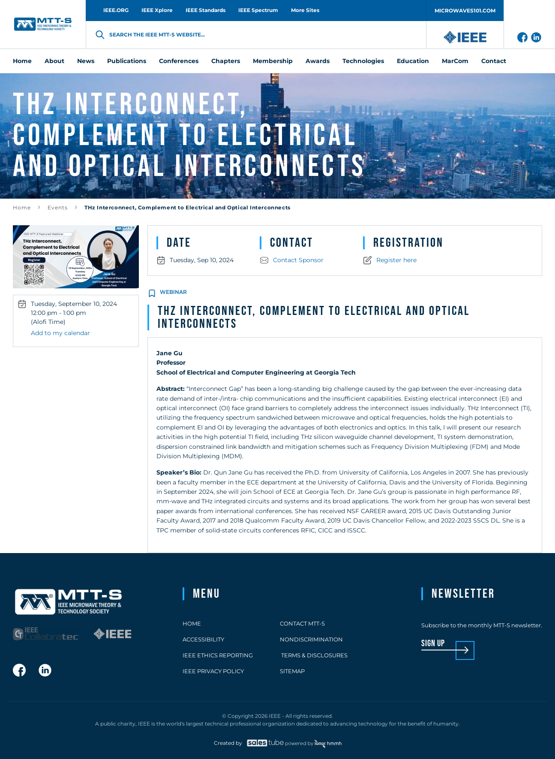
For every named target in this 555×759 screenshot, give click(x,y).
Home (22, 207)
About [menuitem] (54, 61)
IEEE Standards (205, 10)
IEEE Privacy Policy (213, 671)
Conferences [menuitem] (178, 61)
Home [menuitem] (22, 61)
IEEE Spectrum (258, 10)
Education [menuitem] (413, 61)
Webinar (173, 292)
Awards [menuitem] (318, 61)
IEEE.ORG (116, 10)
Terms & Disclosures (314, 655)
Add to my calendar (60, 333)
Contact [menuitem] (493, 61)
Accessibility (203, 639)
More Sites (305, 10)
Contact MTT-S (302, 623)
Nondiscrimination (311, 639)
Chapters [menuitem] (225, 61)
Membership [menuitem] (273, 61)
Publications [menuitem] (126, 61)
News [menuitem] (85, 61)
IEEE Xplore (157, 10)
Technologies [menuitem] (363, 61)
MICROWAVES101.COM (465, 10)
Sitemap (292, 671)
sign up (433, 644)
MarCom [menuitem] (455, 61)
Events (58, 207)
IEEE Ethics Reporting (218, 655)
